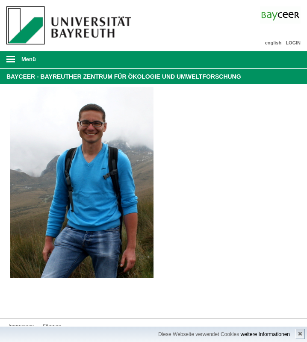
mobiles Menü (67, 62)
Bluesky (15, 302)
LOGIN (293, 42)
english (273, 42)
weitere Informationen (265, 334)
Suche (271, 60)
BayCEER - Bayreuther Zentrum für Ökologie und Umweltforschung (123, 76)
